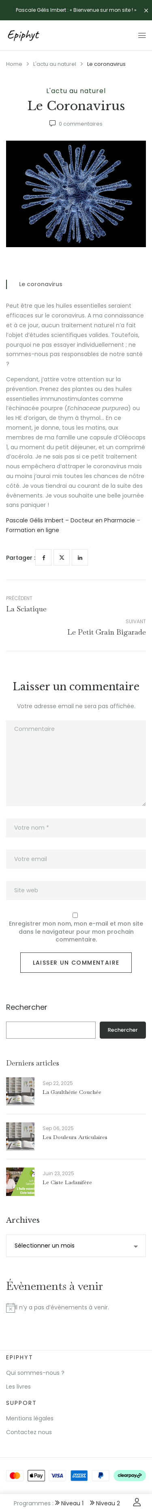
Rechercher (26, 1007)
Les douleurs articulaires (75, 1137)
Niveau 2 (105, 1503)
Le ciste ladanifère (67, 1182)
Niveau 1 (69, 1503)
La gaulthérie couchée (72, 1092)
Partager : (20, 558)
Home (14, 64)
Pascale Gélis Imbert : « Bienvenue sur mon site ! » (76, 10)
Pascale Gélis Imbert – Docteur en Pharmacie (70, 520)
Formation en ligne (32, 530)
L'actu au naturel (54, 64)
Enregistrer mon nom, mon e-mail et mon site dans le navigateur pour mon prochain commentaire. (76, 932)
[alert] (76, 1308)
